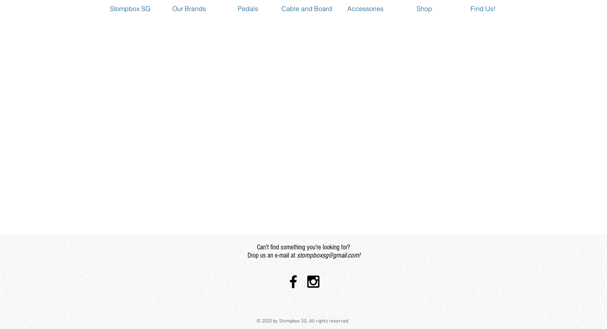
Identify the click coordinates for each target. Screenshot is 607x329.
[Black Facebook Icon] (293, 281)
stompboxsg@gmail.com (328, 255)
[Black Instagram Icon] (313, 281)
